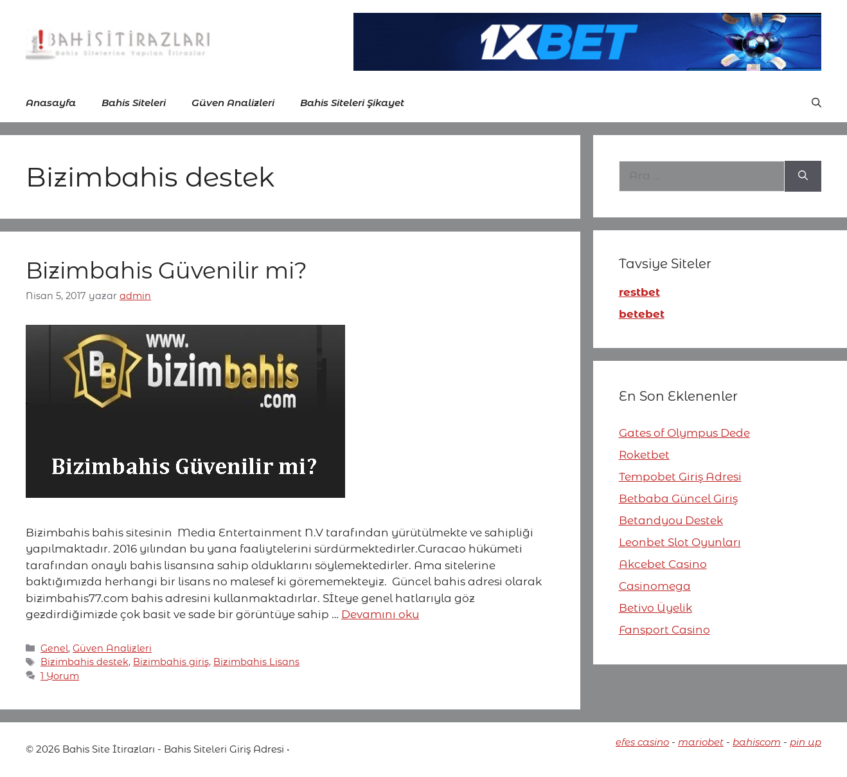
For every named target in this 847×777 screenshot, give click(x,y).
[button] (816, 103)
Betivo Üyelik (655, 607)
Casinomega (655, 586)
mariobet (701, 742)
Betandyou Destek (671, 520)
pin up (805, 742)
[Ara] (803, 176)
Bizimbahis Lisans (256, 662)
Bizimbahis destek (84, 662)
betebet (641, 313)
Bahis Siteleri (134, 102)
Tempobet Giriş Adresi (680, 476)
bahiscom (757, 742)
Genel (54, 648)
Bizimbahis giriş (171, 662)
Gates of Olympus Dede (684, 432)
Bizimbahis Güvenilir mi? (166, 270)
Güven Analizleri (233, 102)
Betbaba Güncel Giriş (678, 498)
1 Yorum (59, 676)
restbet (639, 292)
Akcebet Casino (663, 564)
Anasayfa (51, 102)
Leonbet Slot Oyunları (680, 542)
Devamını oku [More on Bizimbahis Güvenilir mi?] (380, 614)
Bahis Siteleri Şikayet (352, 102)
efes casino (642, 742)
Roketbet (644, 454)
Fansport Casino (664, 629)
